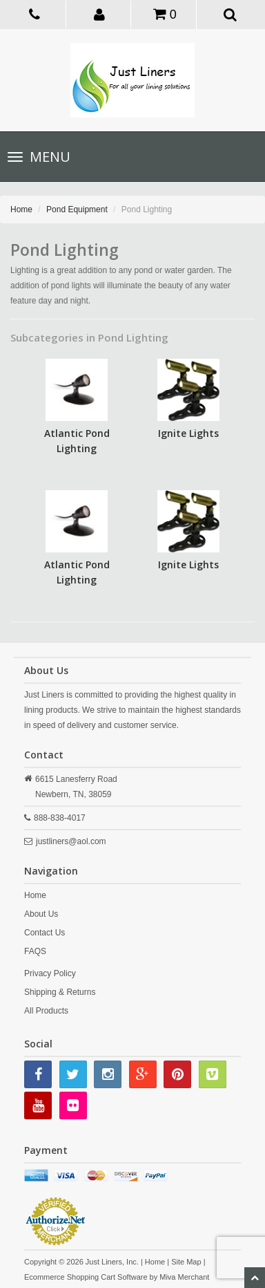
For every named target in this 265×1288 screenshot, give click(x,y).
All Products (46, 1011)
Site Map (186, 1262)
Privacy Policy (50, 973)
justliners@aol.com (71, 841)
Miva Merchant (184, 1277)
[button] (99, 14)
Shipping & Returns (59, 992)
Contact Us (44, 932)
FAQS (35, 951)
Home (21, 209)
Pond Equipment (77, 209)
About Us (41, 914)
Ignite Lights (188, 433)
